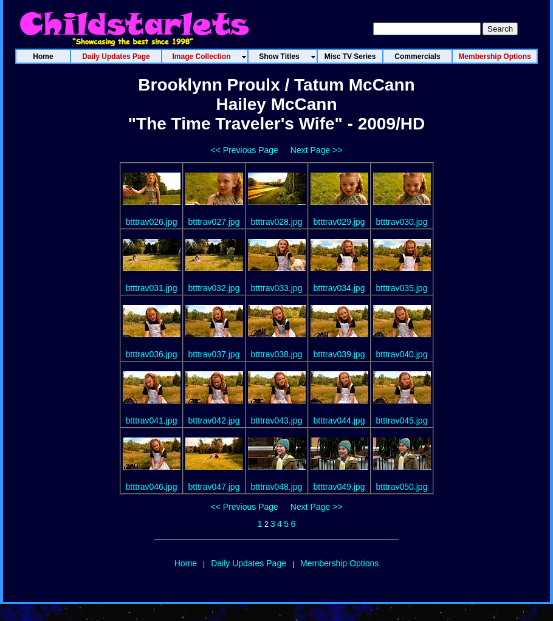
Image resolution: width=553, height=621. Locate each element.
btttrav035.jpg (402, 288)
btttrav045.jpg (402, 420)
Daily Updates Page (248, 563)
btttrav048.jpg (277, 487)
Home (185, 563)
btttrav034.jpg (339, 288)
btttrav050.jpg (402, 487)
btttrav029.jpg (339, 222)
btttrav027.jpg (214, 222)
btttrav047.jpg (214, 487)
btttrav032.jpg (214, 288)
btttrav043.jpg (277, 420)
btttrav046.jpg (151, 487)
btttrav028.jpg (277, 222)
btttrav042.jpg (214, 420)
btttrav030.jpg (402, 222)
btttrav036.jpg (151, 354)
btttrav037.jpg (214, 354)
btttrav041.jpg (151, 420)
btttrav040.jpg (402, 354)
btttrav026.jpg (151, 222)
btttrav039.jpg (339, 354)
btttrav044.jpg (339, 420)
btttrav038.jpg (277, 354)
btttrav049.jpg (339, 487)
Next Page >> (316, 150)
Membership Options (339, 563)
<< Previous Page (244, 150)
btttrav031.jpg (151, 288)
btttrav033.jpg (277, 288)
